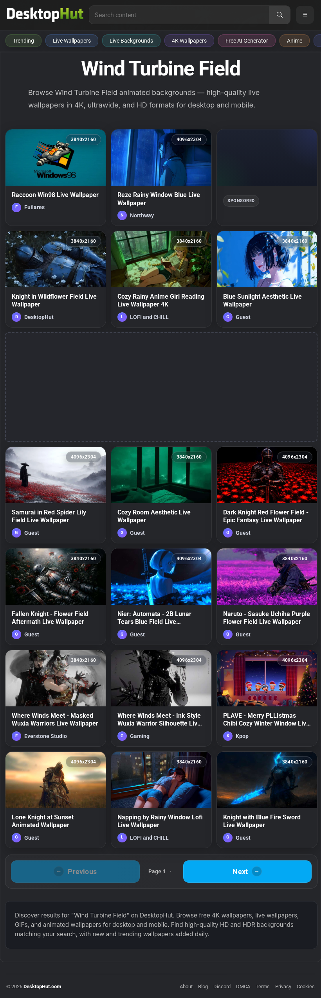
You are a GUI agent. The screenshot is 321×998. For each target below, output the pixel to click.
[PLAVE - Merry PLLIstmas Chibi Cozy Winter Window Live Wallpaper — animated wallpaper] (267, 698)
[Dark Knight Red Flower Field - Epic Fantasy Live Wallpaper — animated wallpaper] (267, 495)
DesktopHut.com (42, 986)
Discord (222, 986)
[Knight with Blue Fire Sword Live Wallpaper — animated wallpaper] (267, 800)
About (186, 986)
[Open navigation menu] (305, 15)
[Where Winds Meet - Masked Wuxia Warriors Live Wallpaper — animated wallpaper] (55, 698)
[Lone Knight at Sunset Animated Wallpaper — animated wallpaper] (55, 800)
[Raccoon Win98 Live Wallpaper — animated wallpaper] (55, 177)
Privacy (283, 986)
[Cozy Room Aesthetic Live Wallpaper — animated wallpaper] (161, 495)
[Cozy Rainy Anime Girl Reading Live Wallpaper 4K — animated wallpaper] (161, 279)
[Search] (279, 15)
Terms (263, 986)
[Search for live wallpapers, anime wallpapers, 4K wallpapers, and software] (179, 15)
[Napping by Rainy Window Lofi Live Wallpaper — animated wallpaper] (161, 800)
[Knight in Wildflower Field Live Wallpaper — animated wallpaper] (55, 279)
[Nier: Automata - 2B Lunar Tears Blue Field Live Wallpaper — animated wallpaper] (161, 596)
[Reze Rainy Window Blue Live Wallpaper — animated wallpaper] (161, 177)
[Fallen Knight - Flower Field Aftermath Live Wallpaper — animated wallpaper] (55, 596)
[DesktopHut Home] (45, 14)
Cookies (306, 986)
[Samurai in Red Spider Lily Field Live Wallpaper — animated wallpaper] (55, 495)
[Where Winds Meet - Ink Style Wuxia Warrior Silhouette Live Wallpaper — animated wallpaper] (161, 698)
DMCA (243, 986)
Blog (203, 986)
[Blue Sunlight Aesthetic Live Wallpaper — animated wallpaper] (267, 279)
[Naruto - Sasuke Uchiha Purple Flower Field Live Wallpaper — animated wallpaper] (267, 596)
